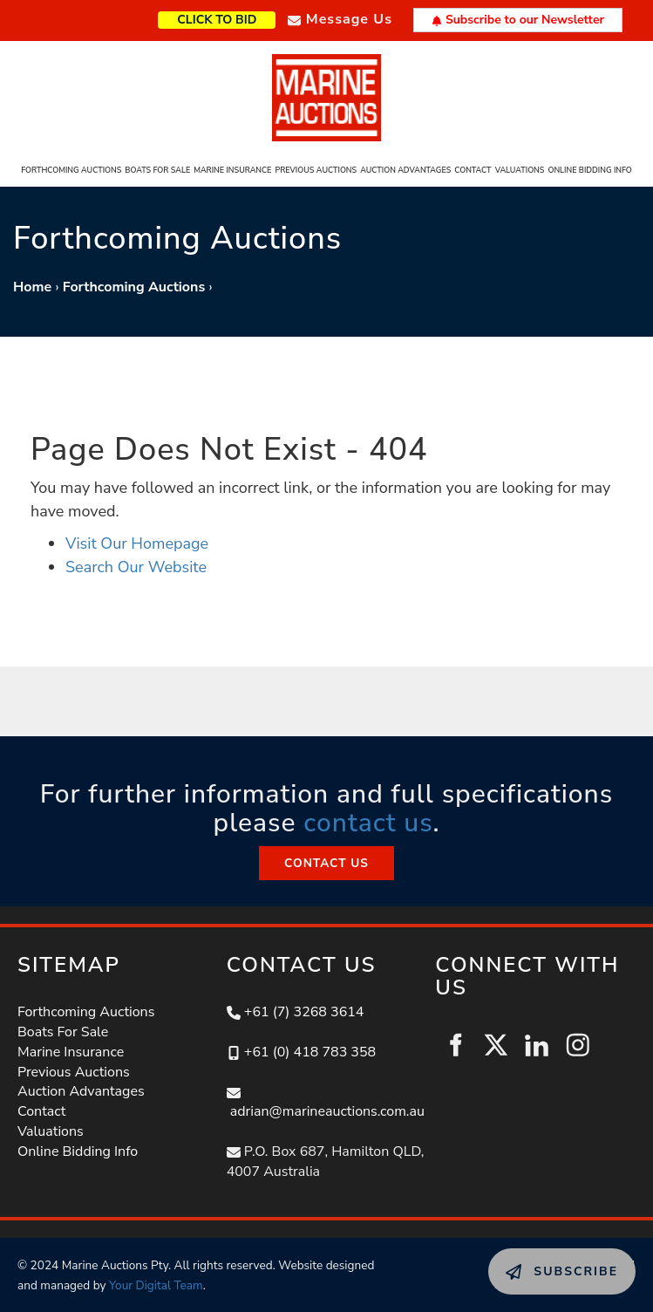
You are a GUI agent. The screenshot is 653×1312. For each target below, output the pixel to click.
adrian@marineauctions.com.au (327, 1111)
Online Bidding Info (589, 170)
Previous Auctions (316, 170)
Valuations (520, 170)
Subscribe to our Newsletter (518, 19)
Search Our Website (136, 567)
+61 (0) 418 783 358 (310, 1052)
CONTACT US (326, 855)
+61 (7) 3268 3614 (304, 1012)
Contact (472, 170)
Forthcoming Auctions (71, 170)
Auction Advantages (405, 170)
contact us (367, 823)
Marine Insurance (232, 170)
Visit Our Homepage (136, 543)
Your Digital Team (156, 1285)
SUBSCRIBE (526, 1258)
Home (32, 287)
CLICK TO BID (244, 18)
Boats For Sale (157, 170)
